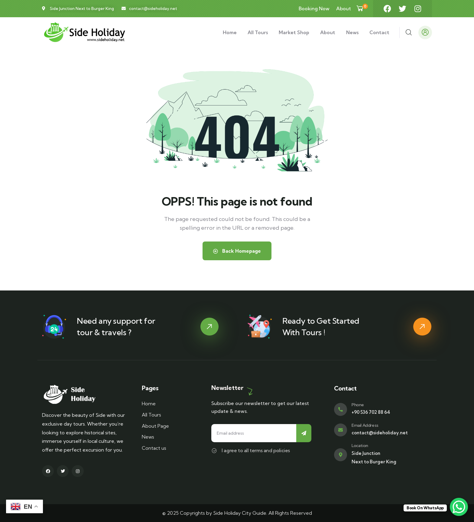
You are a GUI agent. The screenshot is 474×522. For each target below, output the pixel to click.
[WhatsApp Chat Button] (459, 507)
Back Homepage (237, 251)
